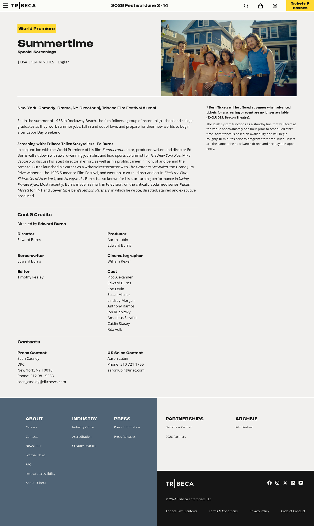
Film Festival (244, 427)
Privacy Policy (259, 511)
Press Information (127, 427)
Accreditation (82, 436)
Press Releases (125, 436)
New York (26, 108)
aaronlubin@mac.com (126, 370)
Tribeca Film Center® (181, 511)
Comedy (46, 108)
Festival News (36, 455)
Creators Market (84, 446)
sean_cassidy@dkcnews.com (41, 381)
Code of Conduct (293, 511)
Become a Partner (179, 427)
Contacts (32, 436)
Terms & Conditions (223, 511)
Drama (64, 108)
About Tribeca (36, 483)
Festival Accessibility (40, 474)
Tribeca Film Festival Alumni (129, 108)
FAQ (29, 464)
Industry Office (83, 427)
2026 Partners (176, 436)
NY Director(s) (86, 108)
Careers (31, 427)
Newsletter (34, 446)
